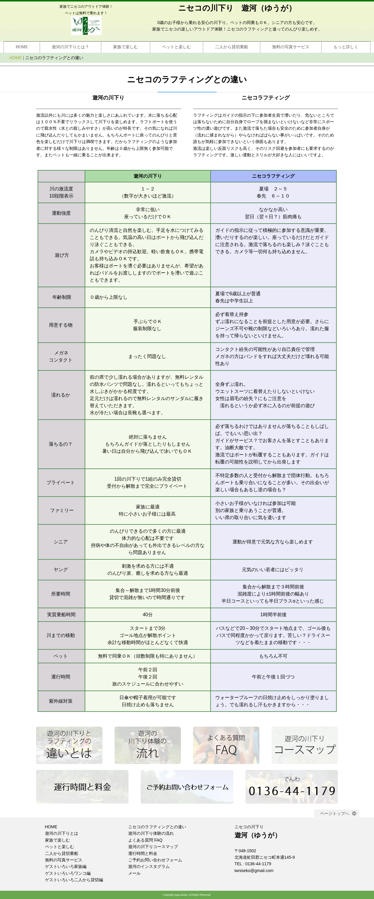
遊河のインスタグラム (149, 866)
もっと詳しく (345, 47)
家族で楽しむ (125, 47)
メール (134, 873)
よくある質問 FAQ (145, 840)
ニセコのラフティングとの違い (157, 826)
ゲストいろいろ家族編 (65, 866)
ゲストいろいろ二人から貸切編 (74, 879)
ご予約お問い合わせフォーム (155, 860)
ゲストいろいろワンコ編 (68, 873)
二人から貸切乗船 (231, 47)
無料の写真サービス (290, 47)
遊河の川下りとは (61, 833)
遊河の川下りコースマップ (153, 846)
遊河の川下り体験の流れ (151, 833)
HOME (22, 47)
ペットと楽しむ (176, 47)
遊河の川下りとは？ (70, 47)
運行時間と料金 (142, 853)
